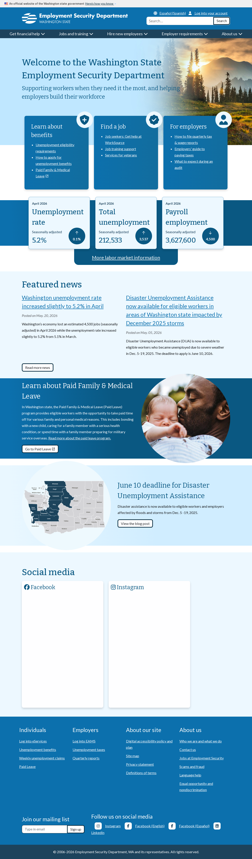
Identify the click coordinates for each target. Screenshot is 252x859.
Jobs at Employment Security (201, 758)
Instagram (113, 826)
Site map (132, 756)
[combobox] (180, 21)
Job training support (120, 149)
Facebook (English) (150, 826)
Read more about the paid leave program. (79, 438)
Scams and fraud (191, 766)
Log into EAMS (84, 741)
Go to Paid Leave (40, 449)
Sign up (75, 829)
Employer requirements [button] (185, 33)
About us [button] (232, 33)
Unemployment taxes (89, 749)
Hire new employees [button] (127, 33)
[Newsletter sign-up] (44, 829)
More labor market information (126, 257)
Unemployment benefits (37, 749)
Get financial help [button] (27, 33)
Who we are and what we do (200, 741)
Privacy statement (140, 764)
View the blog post (135, 523)
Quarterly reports (86, 758)
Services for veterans (121, 155)
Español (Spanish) (170, 13)
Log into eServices (33, 741)
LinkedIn (97, 832)
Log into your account (208, 13)
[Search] (221, 21)
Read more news (37, 367)
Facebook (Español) (194, 826)
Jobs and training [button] (76, 33)
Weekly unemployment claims (42, 758)
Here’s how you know (99, 3)
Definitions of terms (141, 773)
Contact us (187, 749)
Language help (190, 775)
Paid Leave (27, 766)
